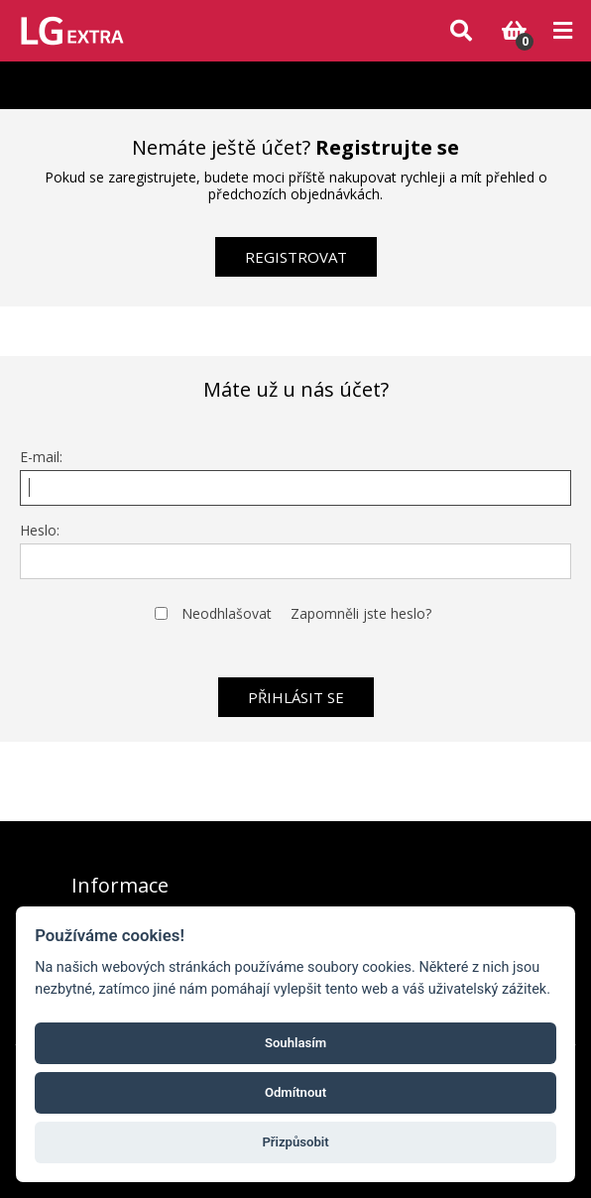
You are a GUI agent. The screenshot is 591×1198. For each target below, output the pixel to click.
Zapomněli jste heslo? (361, 613)
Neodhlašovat (226, 613)
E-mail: (41, 456)
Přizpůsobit (295, 1142)
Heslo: (39, 530)
